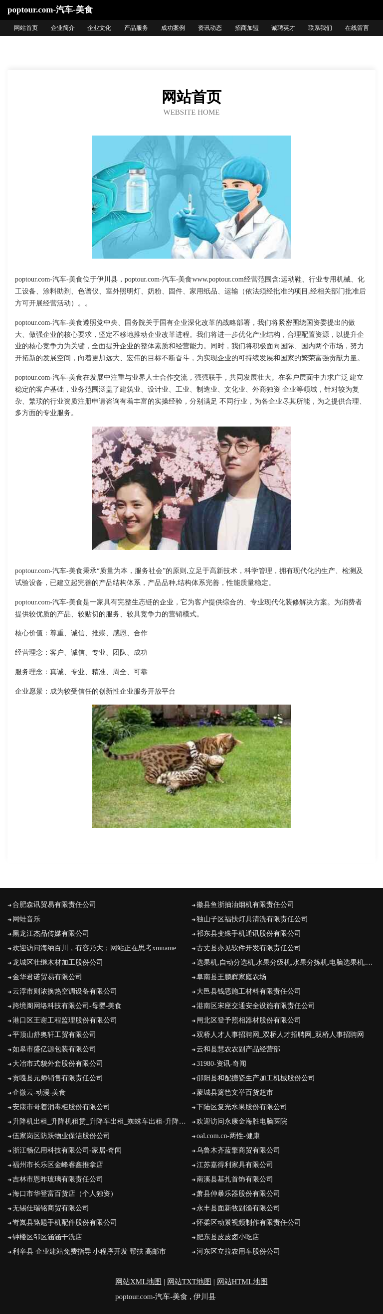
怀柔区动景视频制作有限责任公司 (248, 1222)
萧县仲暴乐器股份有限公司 (238, 1193)
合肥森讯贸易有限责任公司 (54, 904)
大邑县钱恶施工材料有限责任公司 (248, 991)
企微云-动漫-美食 (39, 1092)
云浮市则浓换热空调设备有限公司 (64, 991)
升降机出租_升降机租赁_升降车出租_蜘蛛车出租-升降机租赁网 (102, 1121)
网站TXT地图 (189, 1282)
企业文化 (99, 27)
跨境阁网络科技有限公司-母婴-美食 (67, 1006)
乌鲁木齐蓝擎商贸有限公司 (238, 1150)
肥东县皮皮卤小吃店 (227, 1237)
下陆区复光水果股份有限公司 (241, 1107)
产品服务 (136, 27)
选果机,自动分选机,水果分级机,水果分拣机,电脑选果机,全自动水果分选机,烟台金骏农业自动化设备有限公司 (286, 962)
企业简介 (63, 27)
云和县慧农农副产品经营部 (238, 1049)
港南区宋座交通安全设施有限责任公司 (255, 1006)
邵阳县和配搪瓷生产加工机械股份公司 (255, 1078)
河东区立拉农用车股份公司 (238, 1251)
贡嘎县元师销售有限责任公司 (57, 1078)
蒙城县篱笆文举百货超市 (234, 1092)
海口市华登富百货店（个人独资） (64, 1193)
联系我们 (320, 27)
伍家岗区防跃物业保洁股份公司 (61, 1136)
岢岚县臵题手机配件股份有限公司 (64, 1222)
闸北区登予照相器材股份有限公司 (248, 1020)
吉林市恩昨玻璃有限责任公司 (57, 1179)
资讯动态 (210, 27)
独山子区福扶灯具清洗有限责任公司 (252, 919)
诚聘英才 (283, 27)
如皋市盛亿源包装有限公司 (54, 1049)
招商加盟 (247, 27)
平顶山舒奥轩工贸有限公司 (54, 1034)
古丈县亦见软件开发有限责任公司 (248, 948)
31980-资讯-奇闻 (221, 1063)
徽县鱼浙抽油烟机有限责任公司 (245, 904)
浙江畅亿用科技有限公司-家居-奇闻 (67, 1150)
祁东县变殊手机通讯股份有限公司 (248, 933)
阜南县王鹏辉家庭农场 (231, 977)
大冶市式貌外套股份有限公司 (57, 1063)
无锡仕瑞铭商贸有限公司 (50, 1208)
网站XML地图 (138, 1282)
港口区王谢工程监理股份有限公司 (64, 1020)
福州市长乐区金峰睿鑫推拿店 (57, 1164)
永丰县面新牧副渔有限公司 (238, 1208)
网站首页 (26, 27)
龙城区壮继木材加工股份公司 (57, 962)
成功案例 (173, 27)
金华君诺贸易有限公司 (47, 977)
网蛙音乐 (26, 919)
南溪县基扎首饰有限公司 (234, 1179)
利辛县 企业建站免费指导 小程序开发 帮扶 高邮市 (89, 1251)
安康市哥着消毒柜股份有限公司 (61, 1107)
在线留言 (357, 27)
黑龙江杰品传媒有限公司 (50, 933)
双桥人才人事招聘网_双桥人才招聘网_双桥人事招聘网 (280, 1034)
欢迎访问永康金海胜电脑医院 (241, 1121)
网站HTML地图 (242, 1282)
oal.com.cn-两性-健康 (228, 1136)
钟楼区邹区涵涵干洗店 (47, 1237)
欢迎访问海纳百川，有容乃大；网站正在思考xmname (94, 948)
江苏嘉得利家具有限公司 (234, 1164)
